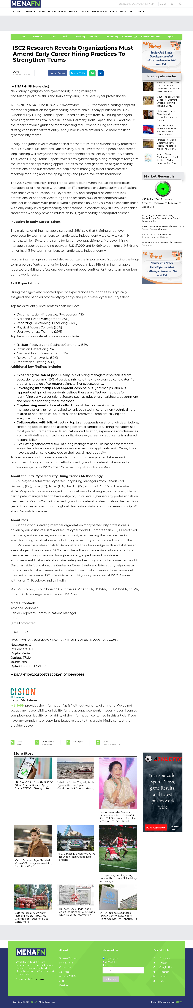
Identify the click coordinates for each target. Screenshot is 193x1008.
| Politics (93, 36)
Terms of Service (68, 958)
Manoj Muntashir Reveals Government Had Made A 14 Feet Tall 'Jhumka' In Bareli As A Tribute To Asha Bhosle (118, 817)
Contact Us (65, 967)
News (29, 11)
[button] (172, 3)
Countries (117, 11)
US (20, 36)
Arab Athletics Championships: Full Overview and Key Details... (158, 235)
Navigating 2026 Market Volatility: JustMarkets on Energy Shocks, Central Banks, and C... (161, 218)
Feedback (64, 985)
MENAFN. (34, 1002)
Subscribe (111, 979)
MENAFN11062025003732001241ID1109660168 (47, 674)
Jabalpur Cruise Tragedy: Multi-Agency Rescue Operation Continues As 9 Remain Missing (76, 785)
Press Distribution (50, 11)
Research (98, 11)
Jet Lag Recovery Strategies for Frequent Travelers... (162, 243)
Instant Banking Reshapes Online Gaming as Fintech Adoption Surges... (163, 227)
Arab (52, 36)
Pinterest (161, 971)
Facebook (161, 958)
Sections (136, 11)
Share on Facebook (57, 73)
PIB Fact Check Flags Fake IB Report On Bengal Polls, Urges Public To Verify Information (76, 912)
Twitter (160, 962)
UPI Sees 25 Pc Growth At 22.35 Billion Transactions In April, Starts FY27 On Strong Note (34, 785)
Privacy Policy (66, 962)
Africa (79, 36)
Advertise (64, 971)
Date (16, 71)
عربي (163, 3)
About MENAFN (67, 976)
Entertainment (146, 36)
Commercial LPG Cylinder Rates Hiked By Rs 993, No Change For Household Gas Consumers (31, 917)
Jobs (61, 980)
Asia (65, 36)
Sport (169, 36)
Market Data (77, 11)
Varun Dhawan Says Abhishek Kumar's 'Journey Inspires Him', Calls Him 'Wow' (33, 863)
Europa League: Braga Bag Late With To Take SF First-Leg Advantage (118, 878)
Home (16, 11)
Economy (112, 36)
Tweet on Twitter (78, 73)
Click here (37, 979)
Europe (37, 36)
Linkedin (160, 976)
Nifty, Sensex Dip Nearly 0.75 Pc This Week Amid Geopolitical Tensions (76, 856)
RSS (158, 980)
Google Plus (162, 967)
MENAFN (18, 86)
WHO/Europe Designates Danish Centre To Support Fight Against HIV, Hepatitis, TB (118, 915)
